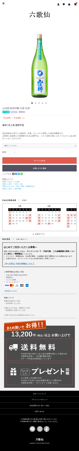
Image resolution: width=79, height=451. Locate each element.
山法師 (17, 182)
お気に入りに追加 (39, 168)
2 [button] (36, 103)
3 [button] (39, 103)
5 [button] (46, 103)
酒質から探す (7, 184)
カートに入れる (39, 161)
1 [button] (32, 103)
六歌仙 (39, 439)
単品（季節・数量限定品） (26, 186)
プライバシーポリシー (39, 400)
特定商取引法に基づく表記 (39, 405)
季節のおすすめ (8, 186)
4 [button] (43, 103)
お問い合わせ (39, 411)
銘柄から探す (7, 182)
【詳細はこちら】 (10, 291)
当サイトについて (39, 394)
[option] (39, 66)
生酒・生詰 (19, 184)
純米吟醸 (18, 189)
